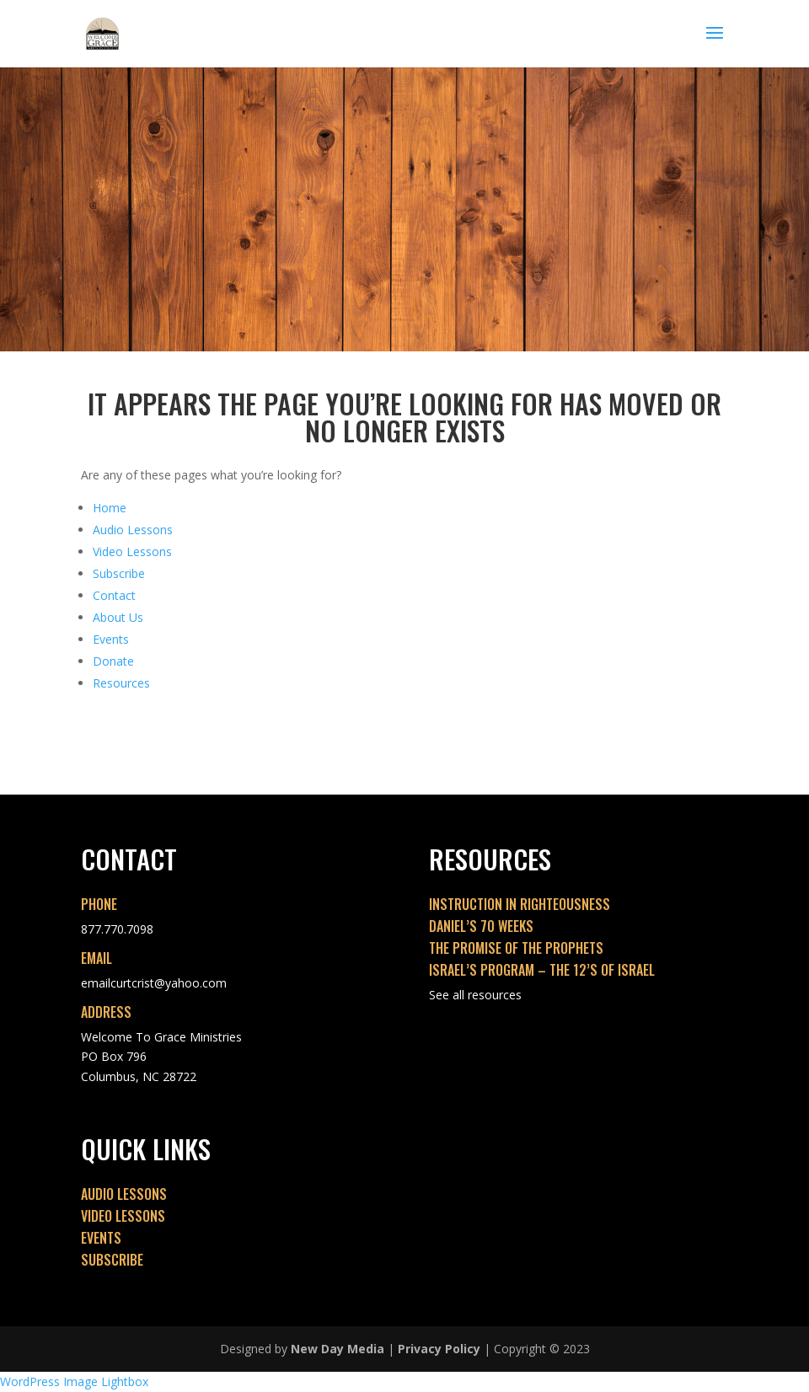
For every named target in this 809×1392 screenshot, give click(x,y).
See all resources (475, 995)
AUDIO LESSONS (124, 1194)
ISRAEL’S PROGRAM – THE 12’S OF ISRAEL (542, 970)
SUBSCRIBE (112, 1260)
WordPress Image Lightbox (74, 1381)
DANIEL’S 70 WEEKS (481, 926)
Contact (114, 595)
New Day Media (337, 1349)
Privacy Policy (439, 1349)
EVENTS (101, 1238)
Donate (113, 661)
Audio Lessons (133, 530)
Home (109, 508)
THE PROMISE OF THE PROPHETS (516, 948)
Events (111, 639)
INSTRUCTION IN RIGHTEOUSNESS (519, 904)
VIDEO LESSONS (123, 1216)
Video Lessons (132, 551)
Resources (121, 683)
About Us (118, 617)
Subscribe (119, 573)
